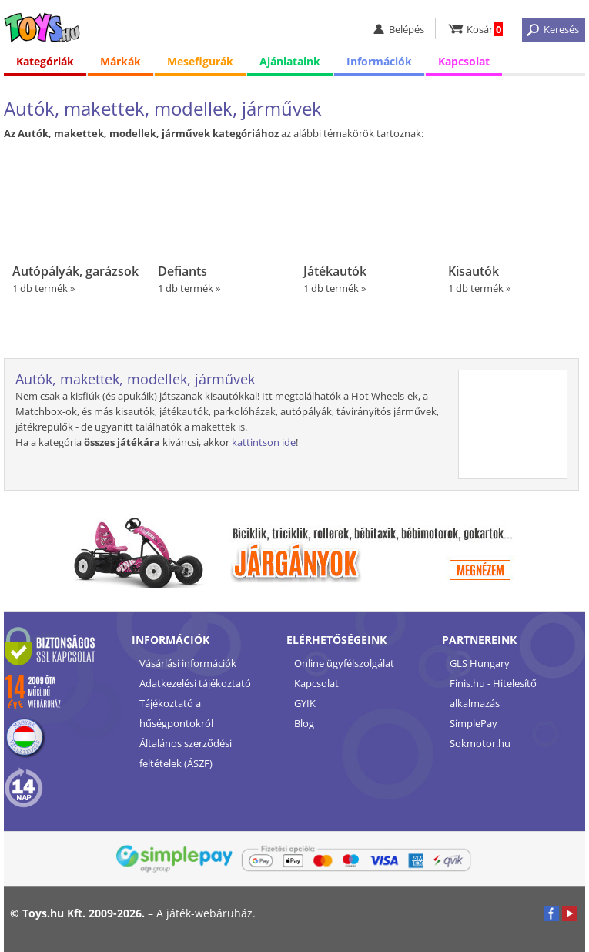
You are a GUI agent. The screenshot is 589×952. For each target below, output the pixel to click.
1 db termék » (76, 221)
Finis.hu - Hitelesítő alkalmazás (493, 693)
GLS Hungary (480, 663)
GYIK (305, 703)
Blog (304, 723)
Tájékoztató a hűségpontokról (176, 713)
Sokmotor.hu (480, 743)
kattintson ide (264, 442)
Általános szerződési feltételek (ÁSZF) (185, 753)
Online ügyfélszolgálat (344, 663)
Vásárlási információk (187, 663)
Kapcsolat (464, 61)
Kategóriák (45, 61)
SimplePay (473, 723)
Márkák (120, 61)
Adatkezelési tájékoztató (195, 683)
